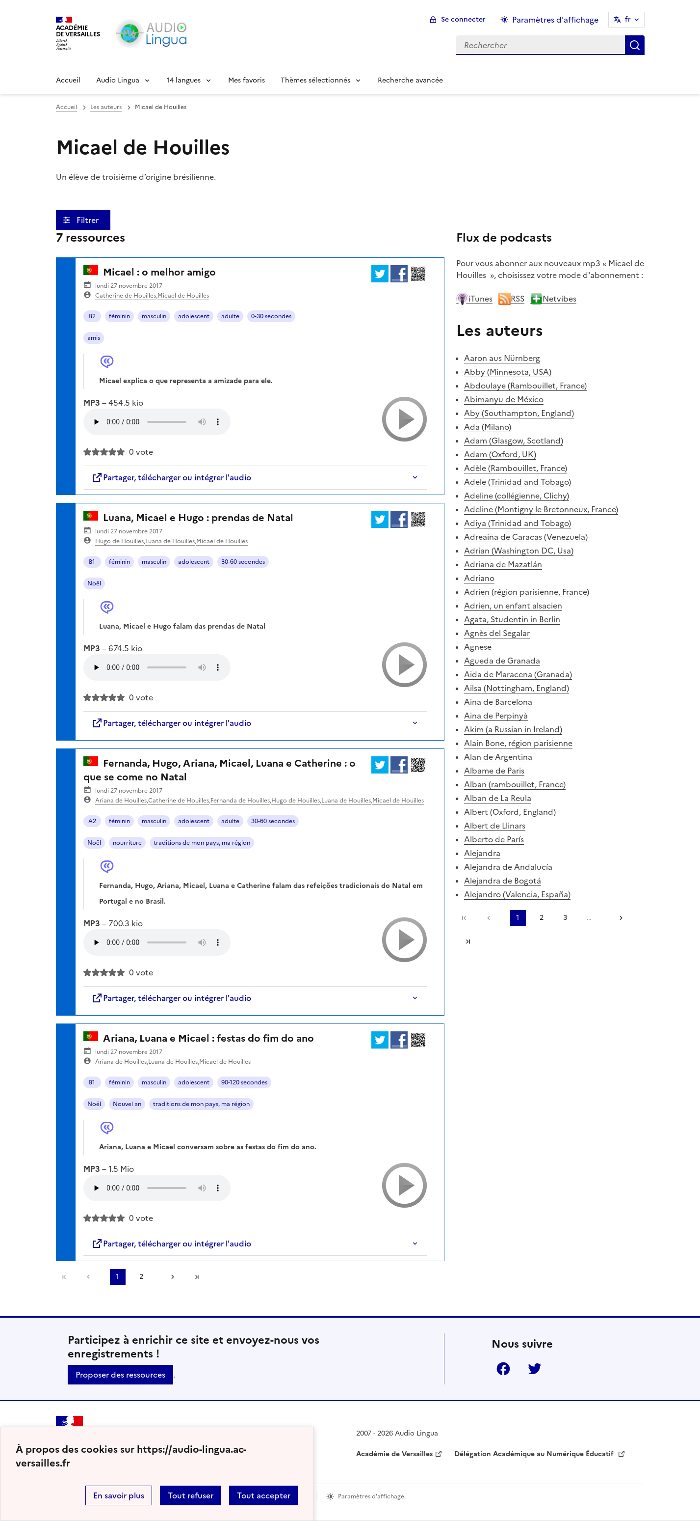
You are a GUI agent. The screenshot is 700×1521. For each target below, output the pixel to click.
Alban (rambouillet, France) (515, 784)
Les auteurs (106, 107)
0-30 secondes (271, 316)
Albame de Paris (494, 770)
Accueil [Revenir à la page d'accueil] (68, 80)
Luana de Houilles (170, 541)
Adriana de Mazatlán (503, 564)
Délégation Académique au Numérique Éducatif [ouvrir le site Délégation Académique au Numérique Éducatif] (535, 1454)
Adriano (479, 578)
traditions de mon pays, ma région (202, 842)
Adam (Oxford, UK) (500, 454)
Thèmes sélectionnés (315, 80)
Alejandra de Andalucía (508, 867)
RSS (511, 298)
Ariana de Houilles (121, 800)
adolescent (193, 316)
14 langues (184, 80)
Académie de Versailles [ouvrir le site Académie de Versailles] (394, 1454)
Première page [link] (64, 1277)
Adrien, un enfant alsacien (513, 605)
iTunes (474, 298)
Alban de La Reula (497, 798)
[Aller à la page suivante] (169, 1277)
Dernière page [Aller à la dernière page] (197, 1277)
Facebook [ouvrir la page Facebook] (503, 1369)
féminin (119, 316)
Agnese (478, 647)
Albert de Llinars (494, 825)
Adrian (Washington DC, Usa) (518, 550)
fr (628, 19)
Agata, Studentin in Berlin (512, 619)
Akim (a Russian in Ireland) (513, 729)
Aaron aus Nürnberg (502, 358)
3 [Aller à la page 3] (565, 918)
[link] (90, 1277)
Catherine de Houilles (125, 295)
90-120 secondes (244, 1082)
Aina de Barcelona (498, 702)
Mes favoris (246, 80)
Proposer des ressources (120, 1375)
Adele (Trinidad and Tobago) (517, 482)
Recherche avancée (410, 80)
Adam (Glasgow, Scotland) (513, 440)
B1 (92, 561)
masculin (154, 316)
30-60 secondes (243, 561)
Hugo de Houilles (119, 541)
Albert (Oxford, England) (510, 812)
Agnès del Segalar (497, 633)
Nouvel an (127, 1104)
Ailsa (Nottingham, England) (516, 688)
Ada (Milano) (487, 427)
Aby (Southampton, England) (519, 413)
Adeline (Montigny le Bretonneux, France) (541, 509)
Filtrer (89, 220)
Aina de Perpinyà (496, 715)
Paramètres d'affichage (371, 1496)
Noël (94, 583)
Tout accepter (263, 1495)
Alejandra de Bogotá (502, 880)
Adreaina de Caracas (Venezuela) (526, 537)
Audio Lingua (117, 80)
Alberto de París (494, 839)
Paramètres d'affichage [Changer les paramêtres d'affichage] (555, 20)
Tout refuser (190, 1495)
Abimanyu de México (504, 399)
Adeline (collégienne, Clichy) (516, 495)
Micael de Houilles (183, 295)
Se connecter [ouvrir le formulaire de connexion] (463, 19)
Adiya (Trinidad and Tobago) (517, 523)
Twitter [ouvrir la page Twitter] (534, 1369)
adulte (230, 316)
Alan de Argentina (498, 757)
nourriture (127, 842)
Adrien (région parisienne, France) (526, 592)
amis (93, 337)
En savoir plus (118, 1495)
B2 (92, 316)
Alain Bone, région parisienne (518, 743)
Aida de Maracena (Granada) (518, 674)
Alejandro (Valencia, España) (517, 894)
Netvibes (553, 298)
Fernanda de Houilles (240, 800)
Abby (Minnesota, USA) (507, 372)
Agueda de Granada (502, 660)
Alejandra (482, 853)
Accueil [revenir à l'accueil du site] (66, 107)
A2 (92, 821)
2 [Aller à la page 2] (141, 1277)
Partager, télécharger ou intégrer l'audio (171, 477)
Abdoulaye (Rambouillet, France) (525, 385)
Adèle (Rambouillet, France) (515, 468)
